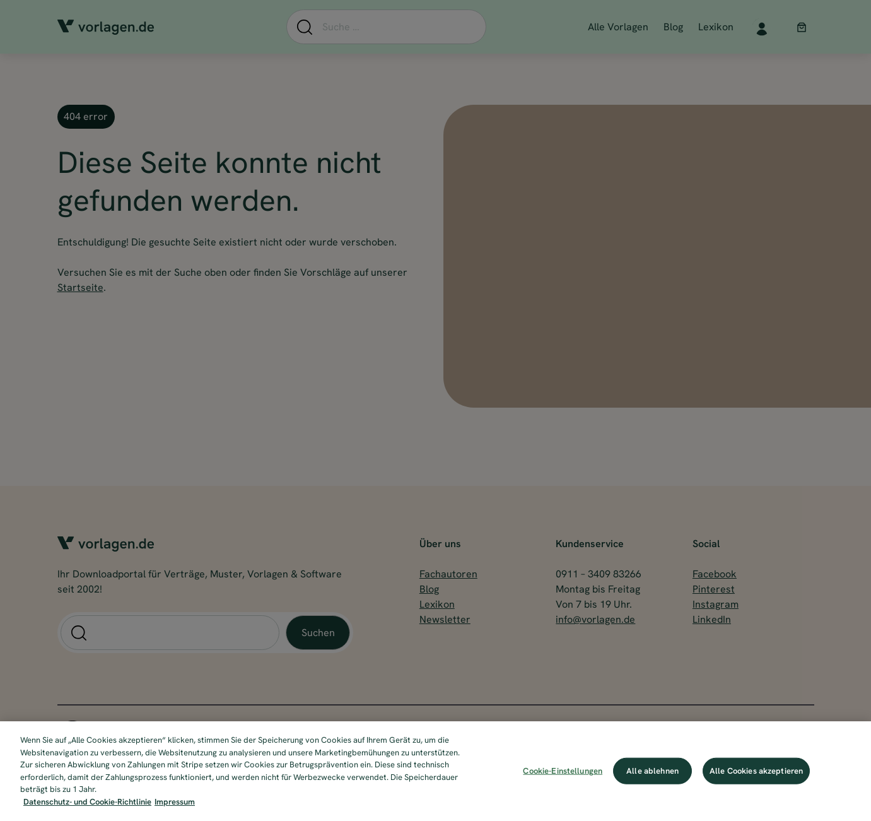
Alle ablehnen (652, 778)
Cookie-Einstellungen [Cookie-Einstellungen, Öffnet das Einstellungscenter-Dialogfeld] (562, 778)
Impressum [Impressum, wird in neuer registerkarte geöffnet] (175, 809)
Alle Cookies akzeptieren (756, 778)
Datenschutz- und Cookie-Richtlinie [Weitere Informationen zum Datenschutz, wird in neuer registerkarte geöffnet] (87, 809)
